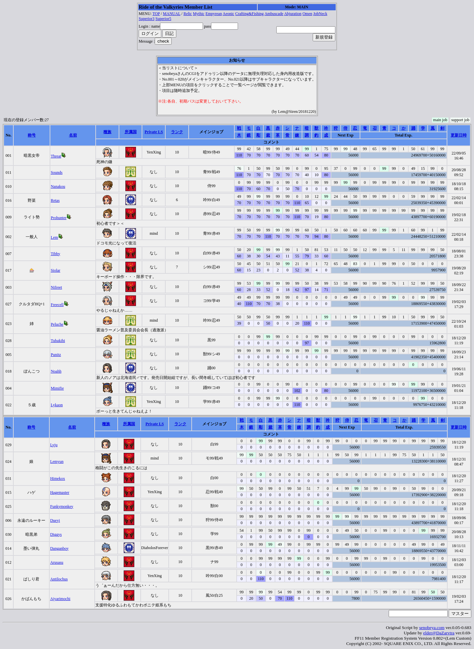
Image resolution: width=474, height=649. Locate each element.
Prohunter (58, 217)
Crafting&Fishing (249, 13)
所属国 (131, 132)
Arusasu (56, 562)
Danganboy (59, 548)
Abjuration (292, 13)
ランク (177, 132)
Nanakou (58, 186)
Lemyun (56, 461)
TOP (156, 13)
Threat (56, 156)
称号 (32, 135)
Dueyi (55, 520)
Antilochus (59, 579)
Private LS (154, 132)
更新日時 (459, 135)
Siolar (55, 270)
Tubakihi (58, 340)
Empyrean (213, 13)
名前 (73, 135)
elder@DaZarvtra (439, 632)
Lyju (53, 445)
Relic (187, 13)
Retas (55, 200)
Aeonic (228, 13)
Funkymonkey (61, 506)
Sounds (56, 172)
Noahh (56, 371)
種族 (107, 132)
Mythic (199, 13)
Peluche (57, 324)
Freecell (57, 304)
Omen (307, 13)
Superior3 (146, 18)
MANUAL (171, 13)
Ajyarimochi (60, 598)
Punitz (56, 354)
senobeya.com (431, 627)
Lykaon (57, 405)
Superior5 (163, 18)
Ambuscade (273, 13)
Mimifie (57, 388)
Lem (54, 237)
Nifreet (56, 287)
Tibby (55, 253)
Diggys (56, 534)
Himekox (57, 478)
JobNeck (320, 13)
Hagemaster (59, 492)
